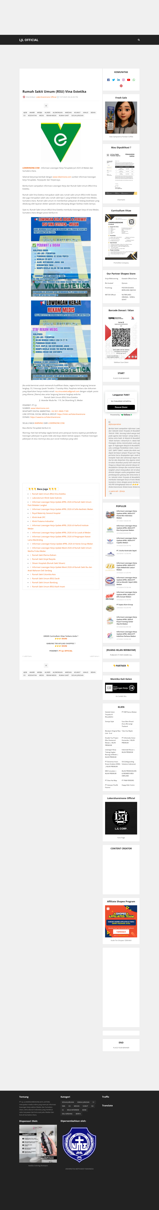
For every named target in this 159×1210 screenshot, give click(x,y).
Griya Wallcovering (111, 278)
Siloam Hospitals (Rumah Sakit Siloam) (48, 563)
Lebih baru (28, 656)
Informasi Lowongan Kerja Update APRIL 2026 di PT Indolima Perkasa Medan (127, 634)
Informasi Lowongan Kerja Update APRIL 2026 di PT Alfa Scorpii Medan (127, 594)
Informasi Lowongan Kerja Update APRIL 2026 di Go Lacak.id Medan (61, 532)
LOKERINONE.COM (31, 168)
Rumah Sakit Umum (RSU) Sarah (46, 578)
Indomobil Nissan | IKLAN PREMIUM (128, 751)
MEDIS (41, 115)
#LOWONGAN (57, 112)
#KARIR (32, 112)
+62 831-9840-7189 (59, 411)
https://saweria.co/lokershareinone (45, 417)
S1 (93, 1102)
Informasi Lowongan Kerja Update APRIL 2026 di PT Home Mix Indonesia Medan (127, 514)
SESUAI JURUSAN (77, 115)
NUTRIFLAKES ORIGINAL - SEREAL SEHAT (128, 297)
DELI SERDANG (67, 1114)
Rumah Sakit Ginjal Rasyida (43, 559)
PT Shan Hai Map (111, 780)
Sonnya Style (109, 721)
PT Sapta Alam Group (125, 604)
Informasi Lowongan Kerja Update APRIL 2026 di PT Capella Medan (127, 540)
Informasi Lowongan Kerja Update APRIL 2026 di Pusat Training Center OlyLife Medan (127, 620)
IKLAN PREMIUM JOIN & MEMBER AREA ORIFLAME (129, 773)
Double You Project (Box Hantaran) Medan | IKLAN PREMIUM (111, 741)
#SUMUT (77, 112)
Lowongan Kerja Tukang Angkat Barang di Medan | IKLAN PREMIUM (111, 753)
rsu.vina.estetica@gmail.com (67, 391)
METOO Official (110, 295)
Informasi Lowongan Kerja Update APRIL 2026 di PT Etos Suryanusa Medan (127, 528)
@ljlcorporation (115, 424)
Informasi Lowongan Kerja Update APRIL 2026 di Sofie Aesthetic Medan (62, 509)
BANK (84, 1110)
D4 (92, 1106)
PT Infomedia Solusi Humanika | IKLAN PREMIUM (128, 740)
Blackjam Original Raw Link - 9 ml (112, 732)
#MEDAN (68, 112)
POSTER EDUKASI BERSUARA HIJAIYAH (129, 289)
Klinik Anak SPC (38, 517)
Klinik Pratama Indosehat (43, 521)
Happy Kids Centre (128, 785)
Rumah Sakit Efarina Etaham (44, 555)
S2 (63, 1110)
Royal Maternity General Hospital (46, 513)
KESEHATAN (32, 115)
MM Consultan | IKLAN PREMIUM (110, 772)
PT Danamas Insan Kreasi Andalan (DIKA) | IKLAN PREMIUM (112, 764)
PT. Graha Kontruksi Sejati (127, 550)
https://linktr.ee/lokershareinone (71, 414)
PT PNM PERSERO (128, 780)
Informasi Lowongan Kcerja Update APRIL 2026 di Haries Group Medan (62, 543)
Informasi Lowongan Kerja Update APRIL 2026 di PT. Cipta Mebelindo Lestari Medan (127, 566)
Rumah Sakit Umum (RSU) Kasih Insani (48, 586)
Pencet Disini (121, 407)
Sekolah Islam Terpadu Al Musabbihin (110, 714)
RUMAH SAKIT (64, 115)
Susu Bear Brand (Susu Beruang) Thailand (127, 723)
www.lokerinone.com (62, 177)
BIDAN (93, 112)
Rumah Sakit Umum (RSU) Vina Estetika (49, 494)
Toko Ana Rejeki (127, 731)
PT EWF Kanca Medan (129, 712)
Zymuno (124, 283)
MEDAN (76, 1106)
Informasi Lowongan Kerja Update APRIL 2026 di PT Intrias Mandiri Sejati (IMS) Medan (127, 581)
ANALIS (85, 112)
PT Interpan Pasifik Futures (111, 786)
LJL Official (28, 40)
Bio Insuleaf (109, 283)
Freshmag (108, 288)
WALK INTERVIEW (73, 1110)
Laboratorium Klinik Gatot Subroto (47, 498)
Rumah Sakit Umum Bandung (45, 582)
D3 (24, 115)
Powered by (121, 415)
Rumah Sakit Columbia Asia (44, 574)
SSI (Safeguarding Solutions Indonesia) (129, 763)
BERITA (78, 1114)
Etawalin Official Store (129, 278)
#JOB (25, 112)
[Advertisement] (79, 17)
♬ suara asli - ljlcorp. (117, 491)
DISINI (64, 638)
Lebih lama (94, 656)
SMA (63, 1106)
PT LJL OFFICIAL (65, 651)
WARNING (39, 423)
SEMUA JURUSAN (83, 1102)
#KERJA (39, 112)
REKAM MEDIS (51, 115)
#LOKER (47, 112)
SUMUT (85, 1106)
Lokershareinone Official (46, 97)
